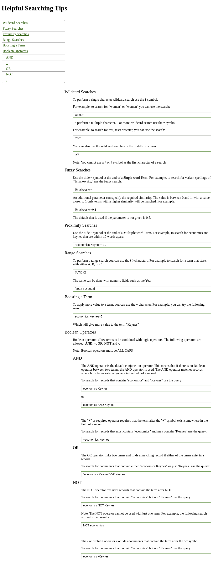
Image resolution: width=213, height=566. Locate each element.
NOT (9, 74)
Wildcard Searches (15, 23)
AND (9, 57)
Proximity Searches (16, 34)
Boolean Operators (15, 51)
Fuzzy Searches (13, 28)
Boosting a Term (14, 45)
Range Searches (13, 39)
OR (8, 68)
